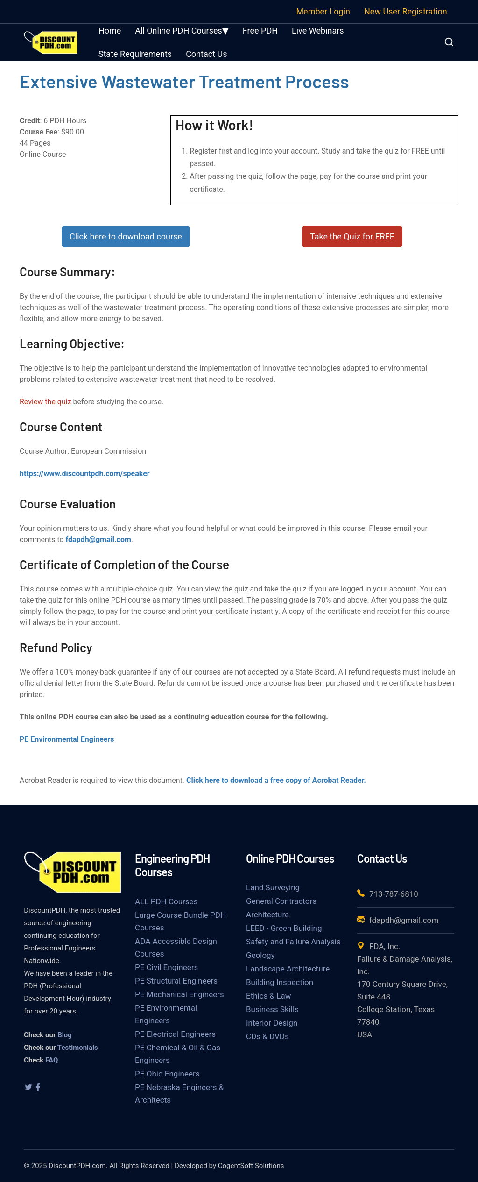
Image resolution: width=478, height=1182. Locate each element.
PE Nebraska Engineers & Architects (179, 1094)
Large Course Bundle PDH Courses (180, 921)
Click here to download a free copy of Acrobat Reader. (276, 780)
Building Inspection (279, 982)
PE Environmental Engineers (67, 739)
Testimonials (77, 1047)
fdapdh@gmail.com (98, 539)
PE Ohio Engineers (167, 1073)
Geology (260, 955)
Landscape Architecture (288, 968)
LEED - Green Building (284, 928)
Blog (64, 1035)
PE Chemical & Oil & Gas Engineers (177, 1054)
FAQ (51, 1060)
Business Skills (272, 1009)
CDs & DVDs (267, 1036)
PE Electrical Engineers (175, 1034)
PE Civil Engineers (166, 967)
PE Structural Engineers (176, 980)
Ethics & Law (268, 995)
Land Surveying (273, 887)
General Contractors (281, 901)
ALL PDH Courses (166, 901)
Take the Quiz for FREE (352, 236)
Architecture (267, 914)
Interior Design (271, 1022)
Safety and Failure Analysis (293, 941)
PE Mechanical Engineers (179, 994)
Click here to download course (126, 236)
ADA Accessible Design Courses (176, 947)
